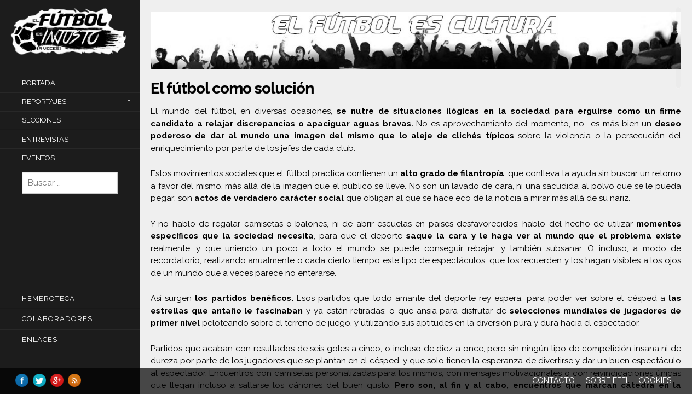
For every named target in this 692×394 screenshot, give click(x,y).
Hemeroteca (48, 298)
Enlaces (39, 339)
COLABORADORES (57, 319)
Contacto (553, 380)
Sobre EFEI (606, 380)
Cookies (654, 380)
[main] (416, 198)
